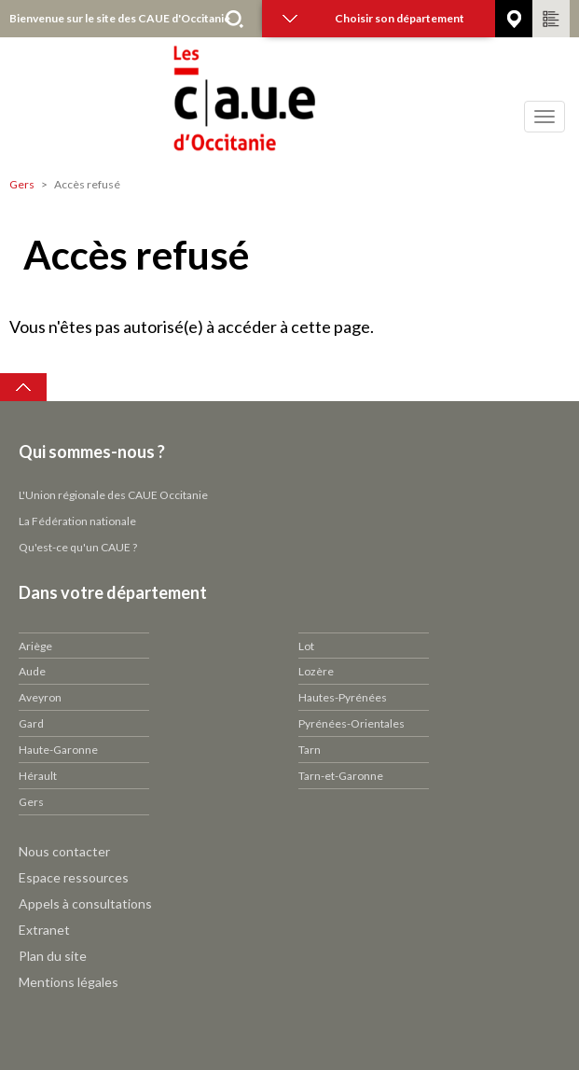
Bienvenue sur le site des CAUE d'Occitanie (119, 18)
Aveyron (40, 697)
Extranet (44, 930)
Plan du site (53, 956)
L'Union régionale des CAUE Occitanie (113, 495)
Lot (306, 646)
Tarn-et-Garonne (340, 776)
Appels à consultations (85, 903)
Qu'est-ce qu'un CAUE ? (78, 547)
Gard (31, 723)
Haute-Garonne (58, 750)
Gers (21, 184)
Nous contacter (64, 851)
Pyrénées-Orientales (351, 723)
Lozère (316, 671)
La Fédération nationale (77, 521)
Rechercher (234, 18)
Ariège (35, 646)
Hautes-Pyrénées (342, 697)
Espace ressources (74, 877)
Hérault (38, 776)
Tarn (309, 750)
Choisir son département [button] (373, 18)
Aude (32, 671)
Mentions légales (68, 982)
